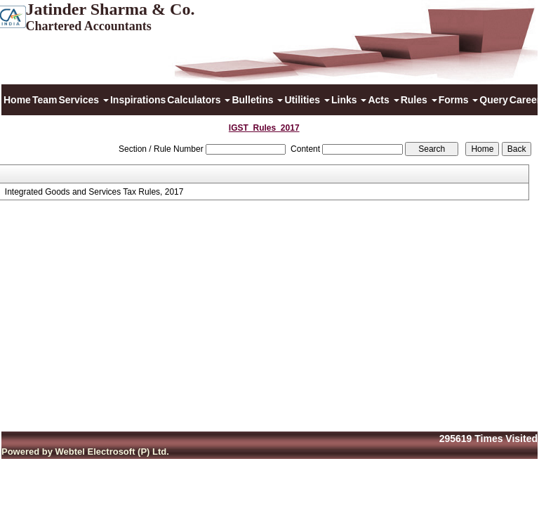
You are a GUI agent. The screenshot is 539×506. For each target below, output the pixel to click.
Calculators (198, 99)
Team (45, 99)
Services (83, 99)
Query (493, 99)
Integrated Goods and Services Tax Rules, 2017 (94, 192)
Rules (419, 99)
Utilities (306, 99)
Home (17, 99)
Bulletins (257, 99)
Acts (383, 99)
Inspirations (138, 99)
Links (348, 99)
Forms (459, 99)
